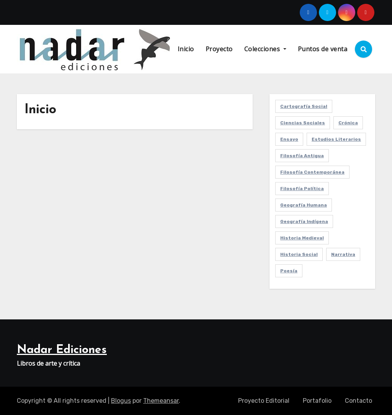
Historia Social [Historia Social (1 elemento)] (299, 254)
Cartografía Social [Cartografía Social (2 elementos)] (303, 106)
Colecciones (265, 49)
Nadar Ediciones (62, 350)
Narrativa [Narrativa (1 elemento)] (343, 254)
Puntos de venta (323, 49)
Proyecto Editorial (263, 400)
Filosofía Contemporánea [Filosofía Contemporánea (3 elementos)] (312, 172)
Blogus (121, 400)
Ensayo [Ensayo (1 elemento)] (289, 139)
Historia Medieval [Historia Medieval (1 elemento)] (302, 238)
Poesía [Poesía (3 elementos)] (288, 270)
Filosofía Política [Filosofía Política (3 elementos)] (302, 188)
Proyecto (219, 49)
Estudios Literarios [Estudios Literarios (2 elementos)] (336, 139)
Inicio (186, 49)
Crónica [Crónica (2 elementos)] (348, 122)
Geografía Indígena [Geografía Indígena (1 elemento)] (304, 221)
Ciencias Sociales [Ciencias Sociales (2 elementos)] (302, 122)
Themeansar (161, 400)
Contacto (358, 400)
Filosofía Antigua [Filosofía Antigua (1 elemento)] (302, 155)
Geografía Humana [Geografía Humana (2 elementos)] (303, 205)
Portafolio (317, 400)
